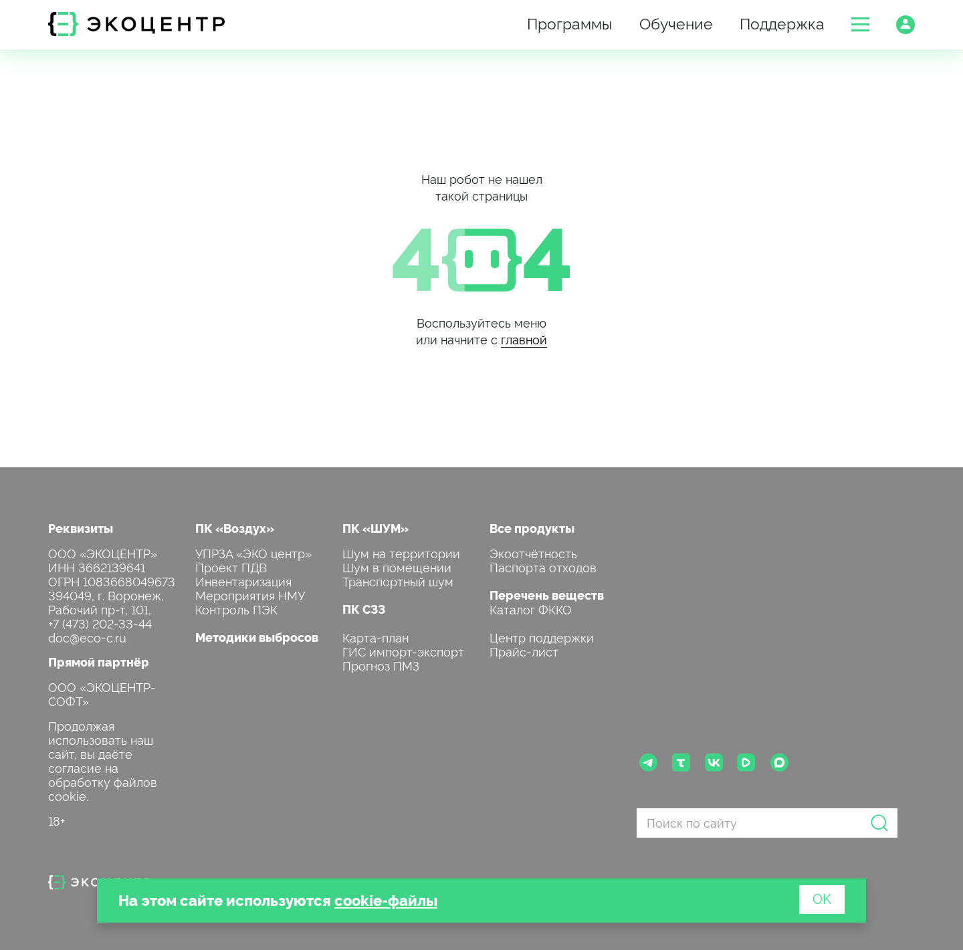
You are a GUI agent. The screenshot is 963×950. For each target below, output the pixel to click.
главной (524, 338)
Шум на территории (401, 552)
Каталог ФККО (531, 608)
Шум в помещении (396, 566)
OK (822, 897)
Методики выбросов (256, 636)
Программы (570, 22)
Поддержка (782, 22)
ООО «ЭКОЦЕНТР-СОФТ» (102, 693)
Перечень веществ (547, 594)
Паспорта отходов (543, 566)
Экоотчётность (533, 552)
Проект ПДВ (231, 566)
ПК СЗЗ (363, 608)
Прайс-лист (524, 650)
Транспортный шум (397, 580)
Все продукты (532, 527)
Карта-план (375, 636)
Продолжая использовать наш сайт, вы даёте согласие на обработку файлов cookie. (102, 760)
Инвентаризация (243, 580)
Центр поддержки (542, 636)
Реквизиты (80, 527)
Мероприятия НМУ (250, 594)
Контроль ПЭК (236, 608)
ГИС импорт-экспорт (403, 650)
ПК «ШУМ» (375, 527)
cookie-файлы (385, 899)
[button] (860, 24)
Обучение (676, 22)
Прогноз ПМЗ (380, 665)
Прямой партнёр (98, 661)
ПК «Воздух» (234, 527)
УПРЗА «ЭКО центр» (253, 552)
